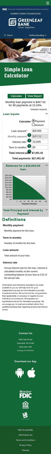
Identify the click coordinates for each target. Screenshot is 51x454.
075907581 (30, 350)
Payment (40, 121)
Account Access (34, 13)
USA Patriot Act (26, 435)
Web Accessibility (25, 430)
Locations (14, 13)
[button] (25, 113)
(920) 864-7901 (25, 346)
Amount (39, 125)
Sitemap (25, 450)
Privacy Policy (25, 445)
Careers (23, 13)
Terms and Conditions (25, 440)
